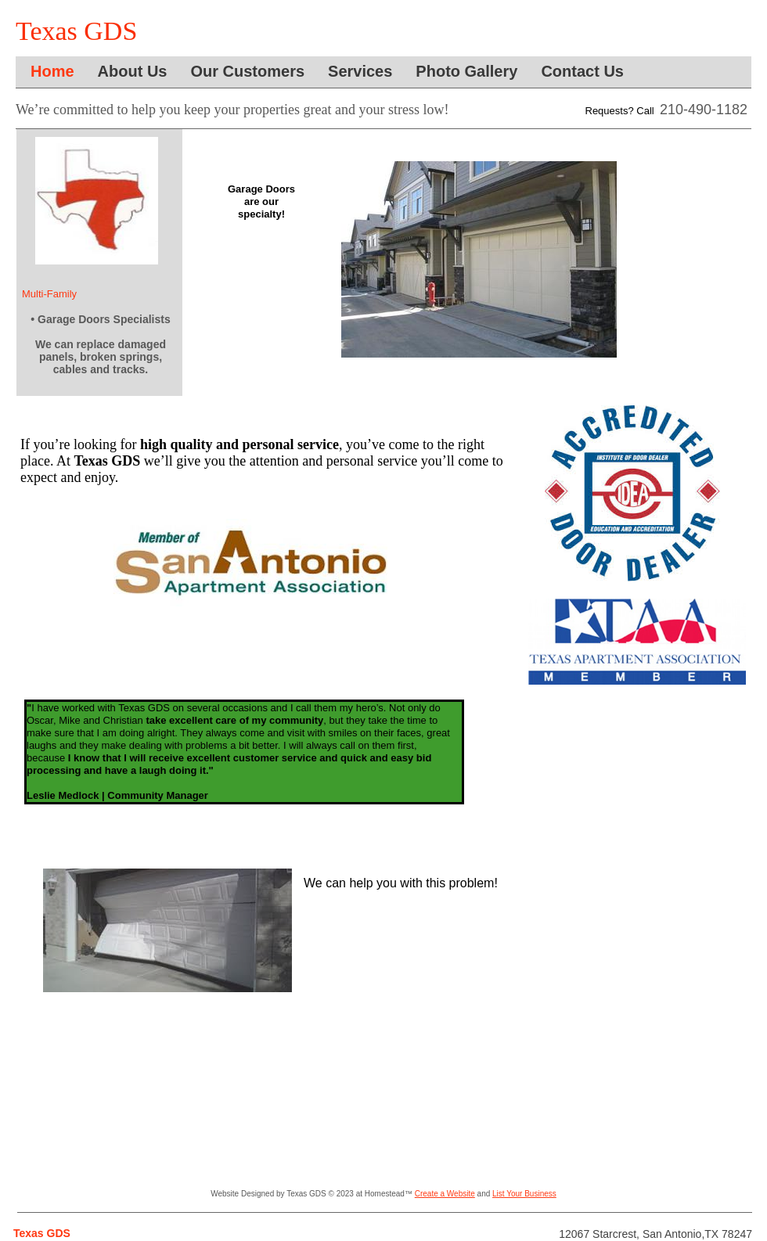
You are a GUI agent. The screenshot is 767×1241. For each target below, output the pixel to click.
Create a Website (445, 1193)
